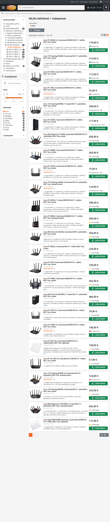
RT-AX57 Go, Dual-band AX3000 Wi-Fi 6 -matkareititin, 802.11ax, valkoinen (60, 342)
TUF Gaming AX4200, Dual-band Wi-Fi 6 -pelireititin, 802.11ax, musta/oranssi (65, 183)
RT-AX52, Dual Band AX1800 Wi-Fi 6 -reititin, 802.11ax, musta (62, 89)
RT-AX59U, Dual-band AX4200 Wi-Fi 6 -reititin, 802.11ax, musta (63, 121)
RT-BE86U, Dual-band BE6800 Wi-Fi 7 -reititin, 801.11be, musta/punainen (63, 217)
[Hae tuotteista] (53, 7)
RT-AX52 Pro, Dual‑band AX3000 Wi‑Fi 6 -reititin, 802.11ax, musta (64, 311)
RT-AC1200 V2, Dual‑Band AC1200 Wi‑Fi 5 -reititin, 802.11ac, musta (64, 360)
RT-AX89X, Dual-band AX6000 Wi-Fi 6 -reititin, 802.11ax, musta (62, 279)
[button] (102, 2)
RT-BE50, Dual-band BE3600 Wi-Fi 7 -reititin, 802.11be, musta (62, 73)
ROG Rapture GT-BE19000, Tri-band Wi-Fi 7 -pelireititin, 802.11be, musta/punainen (62, 405)
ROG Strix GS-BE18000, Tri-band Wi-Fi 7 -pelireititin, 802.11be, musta (65, 295)
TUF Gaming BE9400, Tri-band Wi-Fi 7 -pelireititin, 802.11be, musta (64, 105)
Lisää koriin (98, 50)
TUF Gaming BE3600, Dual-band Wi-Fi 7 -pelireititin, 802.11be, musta (65, 57)
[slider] (4, 98)
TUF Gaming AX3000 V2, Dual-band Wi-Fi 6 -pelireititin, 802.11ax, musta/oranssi (62, 374)
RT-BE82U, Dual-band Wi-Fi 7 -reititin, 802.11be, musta (63, 247)
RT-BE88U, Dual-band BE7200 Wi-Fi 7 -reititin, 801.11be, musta (63, 151)
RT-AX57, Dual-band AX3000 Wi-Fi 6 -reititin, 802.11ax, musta (62, 263)
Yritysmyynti (83, 2)
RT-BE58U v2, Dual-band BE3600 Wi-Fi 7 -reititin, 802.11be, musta (64, 41)
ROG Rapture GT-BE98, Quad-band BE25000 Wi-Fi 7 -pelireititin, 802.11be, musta (65, 135)
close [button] (30, 26)
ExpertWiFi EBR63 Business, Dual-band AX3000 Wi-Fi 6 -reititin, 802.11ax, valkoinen (65, 421)
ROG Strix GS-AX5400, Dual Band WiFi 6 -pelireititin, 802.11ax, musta (65, 233)
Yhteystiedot (93, 2)
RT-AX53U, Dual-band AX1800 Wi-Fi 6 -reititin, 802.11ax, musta (63, 167)
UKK (76, 2)
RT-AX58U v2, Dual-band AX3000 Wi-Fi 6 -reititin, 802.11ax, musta (64, 326)
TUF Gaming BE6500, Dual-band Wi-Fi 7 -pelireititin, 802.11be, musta (65, 390)
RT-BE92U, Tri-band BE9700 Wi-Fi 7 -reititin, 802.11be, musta (62, 201)
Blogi (72, 2)
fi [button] (107, 2)
